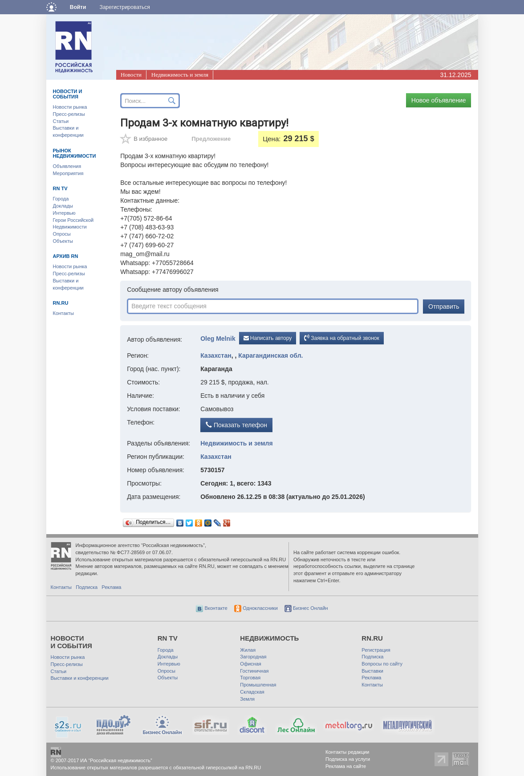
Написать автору (268, 338)
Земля (247, 699)
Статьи (61, 121)
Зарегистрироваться (124, 7)
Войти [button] (78, 7)
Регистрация (376, 650)
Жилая (248, 650)
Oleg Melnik (218, 338)
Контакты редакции (347, 752)
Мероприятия (68, 173)
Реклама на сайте (345, 766)
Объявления (67, 166)
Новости (131, 74)
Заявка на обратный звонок (341, 337)
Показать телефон (236, 425)
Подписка (86, 587)
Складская (252, 691)
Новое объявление (438, 100)
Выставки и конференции (80, 678)
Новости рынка (70, 107)
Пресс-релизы (69, 114)
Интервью (64, 213)
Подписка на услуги (347, 759)
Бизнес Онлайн (306, 608)
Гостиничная (254, 671)
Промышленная (258, 684)
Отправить (443, 306)
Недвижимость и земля (179, 74)
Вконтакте (211, 608)
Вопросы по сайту (382, 663)
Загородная (253, 656)
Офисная (250, 663)
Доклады (63, 205)
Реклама (111, 587)
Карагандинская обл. (270, 355)
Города (61, 198)
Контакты (63, 313)
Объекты (63, 241)
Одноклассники (256, 608)
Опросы (62, 234)
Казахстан (216, 355)
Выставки (372, 671)
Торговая (250, 677)
